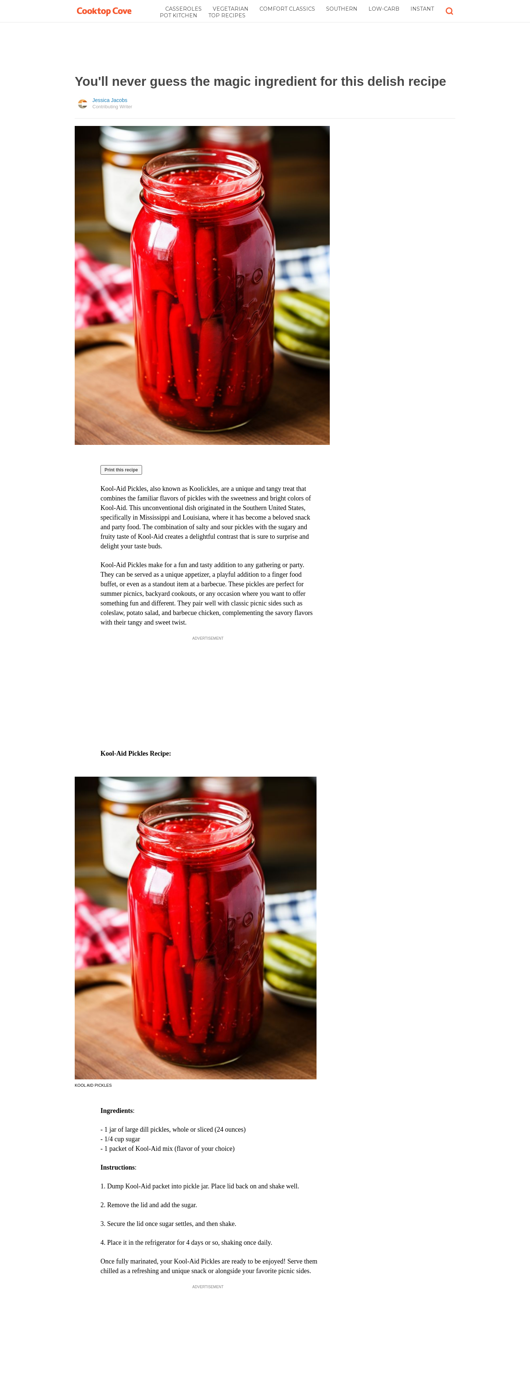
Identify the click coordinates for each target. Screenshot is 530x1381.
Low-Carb (383, 9)
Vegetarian (230, 9)
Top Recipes (226, 15)
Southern (341, 9)
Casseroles (183, 9)
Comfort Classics (287, 9)
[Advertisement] (265, 48)
